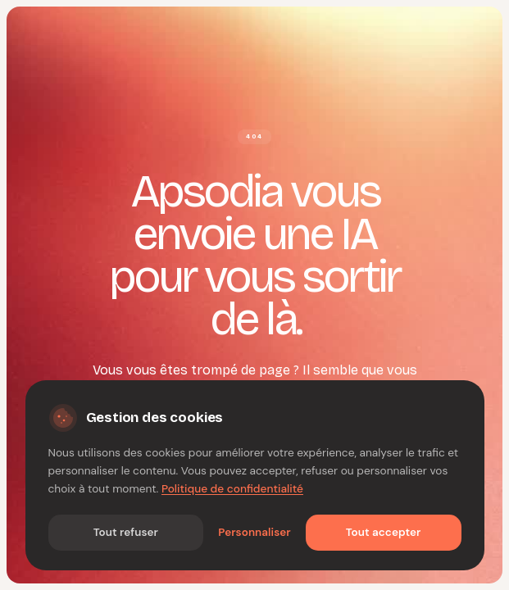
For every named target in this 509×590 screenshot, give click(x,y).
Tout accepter (383, 532)
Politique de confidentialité (232, 488)
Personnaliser (254, 532)
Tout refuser (125, 532)
